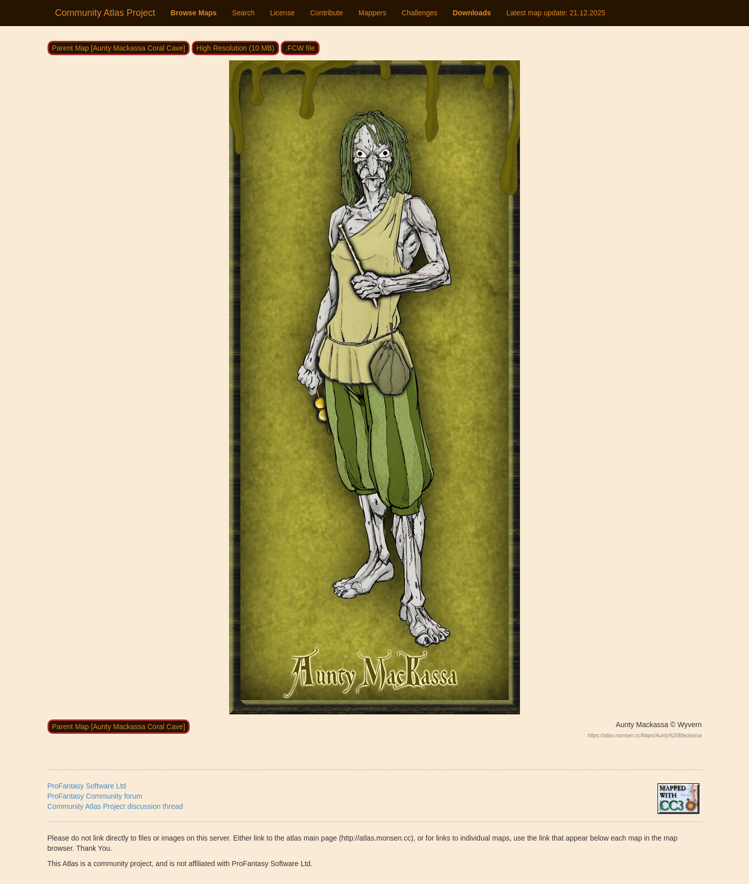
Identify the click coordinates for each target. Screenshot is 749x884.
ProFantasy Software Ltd (87, 786)
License (282, 13)
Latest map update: (555, 13)
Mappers (372, 13)
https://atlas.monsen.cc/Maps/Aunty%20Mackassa (645, 735)
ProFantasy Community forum (95, 796)
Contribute (326, 13)
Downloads (472, 13)
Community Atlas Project (105, 13)
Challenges (420, 13)
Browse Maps (194, 13)
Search (243, 13)
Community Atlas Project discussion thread (115, 806)
